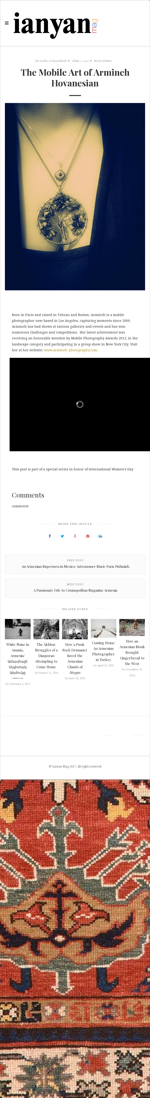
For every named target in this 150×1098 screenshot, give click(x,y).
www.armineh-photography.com (70, 350)
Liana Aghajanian (53, 61)
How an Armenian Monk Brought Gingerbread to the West (132, 652)
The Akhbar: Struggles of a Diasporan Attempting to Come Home (46, 655)
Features (104, 61)
